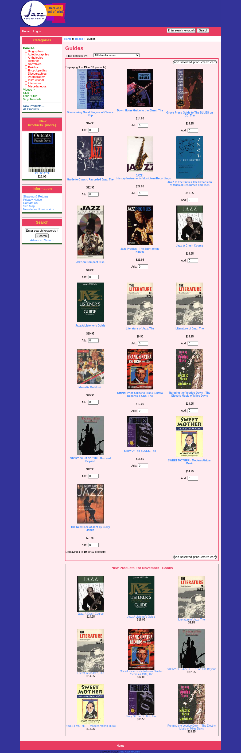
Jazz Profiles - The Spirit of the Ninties (140, 250)
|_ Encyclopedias (35, 70)
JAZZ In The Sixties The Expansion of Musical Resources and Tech (190, 184)
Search (42, 222)
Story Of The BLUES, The (140, 450)
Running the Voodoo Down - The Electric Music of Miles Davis (189, 394)
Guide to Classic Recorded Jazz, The (90, 179)
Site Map (28, 206)
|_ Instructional (33, 80)
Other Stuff (30, 96)
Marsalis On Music (90, 387)
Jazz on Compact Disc (90, 262)
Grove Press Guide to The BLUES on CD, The (189, 114)
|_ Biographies (33, 51)
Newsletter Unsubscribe (38, 209)
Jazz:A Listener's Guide (90, 325)
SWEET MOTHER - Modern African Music (190, 462)
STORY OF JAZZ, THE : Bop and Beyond (90, 460)
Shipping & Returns (35, 196)
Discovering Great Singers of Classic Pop (90, 114)
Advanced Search (41, 240)
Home (26, 31)
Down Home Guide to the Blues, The (140, 110)
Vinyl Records (32, 99)
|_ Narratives (32, 64)
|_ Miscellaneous (34, 86)
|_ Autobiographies (36, 54)
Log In (37, 31)
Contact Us (30, 202)
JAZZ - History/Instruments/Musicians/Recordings (143, 177)
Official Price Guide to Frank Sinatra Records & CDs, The (140, 394)
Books (79, 38)
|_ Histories (31, 60)
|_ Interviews (32, 83)
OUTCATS (42, 172)
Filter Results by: (77, 55)
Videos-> (29, 89)
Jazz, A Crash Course (189, 245)
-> (29, 48)
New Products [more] (42, 123)
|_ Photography (34, 76)
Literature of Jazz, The (140, 328)
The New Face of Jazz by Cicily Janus (90, 528)
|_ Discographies (34, 73)
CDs (26, 92)
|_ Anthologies (33, 57)
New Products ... (34, 105)
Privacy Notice (32, 199)
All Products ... (32, 109)
